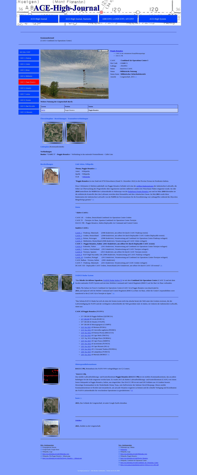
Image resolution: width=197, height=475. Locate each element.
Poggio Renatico (116, 51)
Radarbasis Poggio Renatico (138, 191)
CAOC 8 (78, 252)
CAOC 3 (78, 238)
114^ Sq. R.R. (86, 333)
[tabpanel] (109, 39)
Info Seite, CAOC (25, 52)
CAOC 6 (78, 246)
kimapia (124, 449)
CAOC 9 (78, 255)
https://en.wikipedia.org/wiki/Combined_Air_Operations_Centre (139, 462)
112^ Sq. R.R (86, 327)
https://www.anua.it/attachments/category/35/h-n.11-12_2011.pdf (140, 465)
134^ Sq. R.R (86, 352)
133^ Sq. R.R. (86, 349)
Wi (121, 449)
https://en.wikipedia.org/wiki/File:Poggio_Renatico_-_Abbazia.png (62, 458)
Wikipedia (86, 177)
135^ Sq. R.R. (86, 355)
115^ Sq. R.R (86, 335)
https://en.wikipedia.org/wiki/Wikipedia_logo (56, 454)
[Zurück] (41, 133)
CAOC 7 (78, 249)
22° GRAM (85, 319)
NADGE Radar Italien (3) (112, 280)
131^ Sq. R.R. (86, 344)
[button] (51, 176)
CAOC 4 (78, 241)
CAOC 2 (78, 235)
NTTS (43, 110)
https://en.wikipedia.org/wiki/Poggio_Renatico (134, 458)
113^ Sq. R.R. (86, 330)
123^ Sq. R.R (86, 341)
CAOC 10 (79, 257)
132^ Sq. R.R (86, 346)
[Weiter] (177, 133)
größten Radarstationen (145, 186)
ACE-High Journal (39, 19)
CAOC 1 (78, 233)
